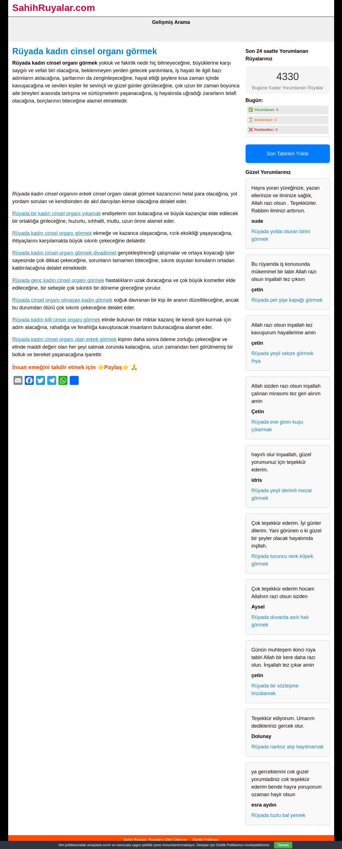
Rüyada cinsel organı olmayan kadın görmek (62, 300)
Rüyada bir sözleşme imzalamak (275, 689)
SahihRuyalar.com (53, 7)
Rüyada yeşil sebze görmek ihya (283, 357)
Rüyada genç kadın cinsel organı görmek (58, 280)
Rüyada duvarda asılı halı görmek (280, 621)
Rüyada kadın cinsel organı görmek (84, 51)
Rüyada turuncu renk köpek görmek (282, 560)
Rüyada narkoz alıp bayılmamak (288, 747)
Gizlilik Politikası (205, 839)
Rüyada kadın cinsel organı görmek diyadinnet (64, 253)
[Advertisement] (126, 148)
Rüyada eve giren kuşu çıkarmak (277, 425)
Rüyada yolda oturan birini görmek (281, 235)
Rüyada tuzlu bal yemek (278, 815)
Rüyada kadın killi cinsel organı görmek (56, 320)
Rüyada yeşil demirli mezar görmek (282, 494)
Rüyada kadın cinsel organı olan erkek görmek (64, 339)
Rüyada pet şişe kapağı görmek (287, 300)
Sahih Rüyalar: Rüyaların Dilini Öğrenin (155, 839)
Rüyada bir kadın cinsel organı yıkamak (56, 213)
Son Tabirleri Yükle (288, 153)
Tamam (283, 845)
